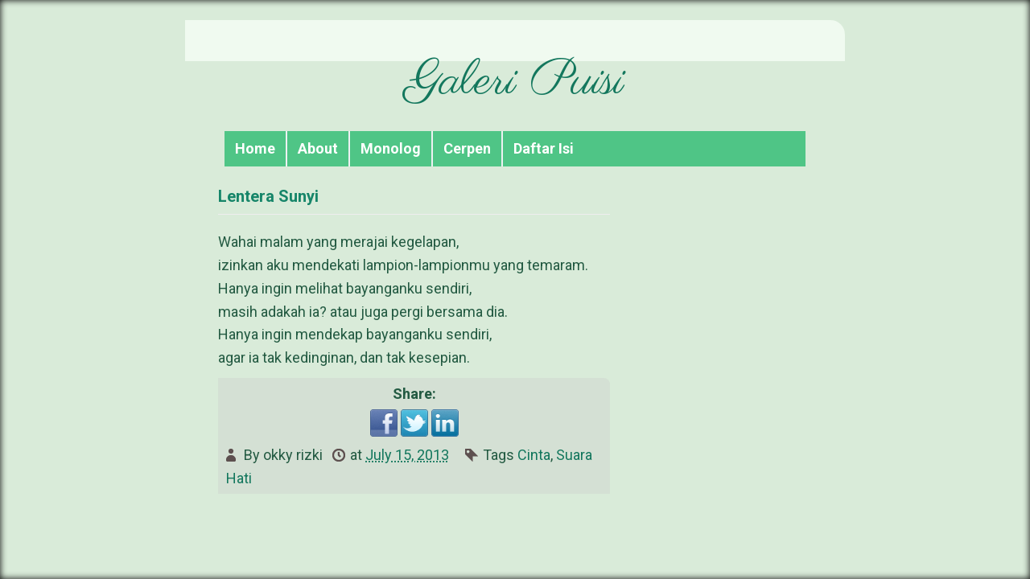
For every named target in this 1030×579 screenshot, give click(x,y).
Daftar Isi (543, 148)
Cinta (533, 454)
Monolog (390, 148)
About (318, 148)
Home (255, 148)
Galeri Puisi (515, 82)
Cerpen (467, 148)
